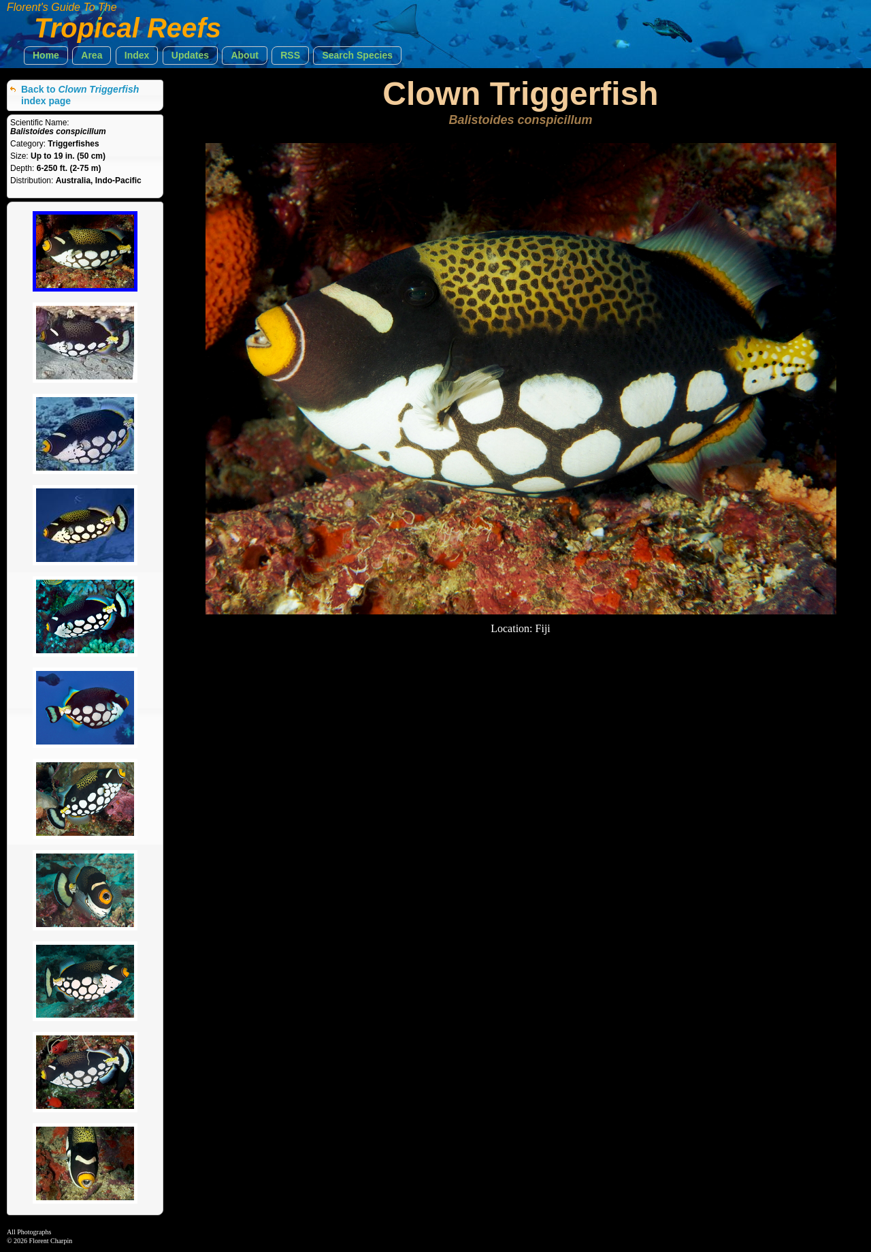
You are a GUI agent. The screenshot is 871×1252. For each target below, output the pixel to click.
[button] (46, 55)
